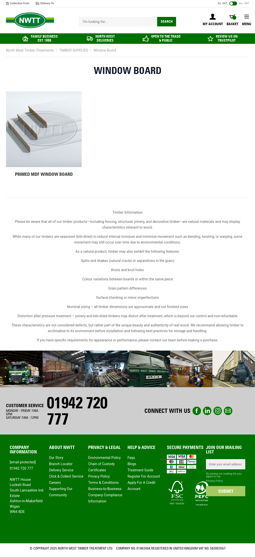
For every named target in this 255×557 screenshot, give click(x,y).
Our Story (56, 458)
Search (167, 21)
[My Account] (213, 20)
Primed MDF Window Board (44, 174)
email (228, 411)
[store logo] (30, 20)
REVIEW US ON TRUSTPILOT (227, 38)
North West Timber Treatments (30, 50)
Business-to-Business (105, 489)
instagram (217, 411)
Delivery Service (61, 470)
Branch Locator (61, 464)
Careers (55, 483)
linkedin (207, 411)
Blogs (132, 464)
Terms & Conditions (103, 483)
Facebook (196, 411)
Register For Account (144, 476)
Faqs (131, 458)
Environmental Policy (104, 458)
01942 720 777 (77, 411)
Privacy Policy (99, 476)
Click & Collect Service (66, 476)
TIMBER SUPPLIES (73, 50)
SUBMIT (225, 491)
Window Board (104, 50)
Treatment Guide (140, 470)
